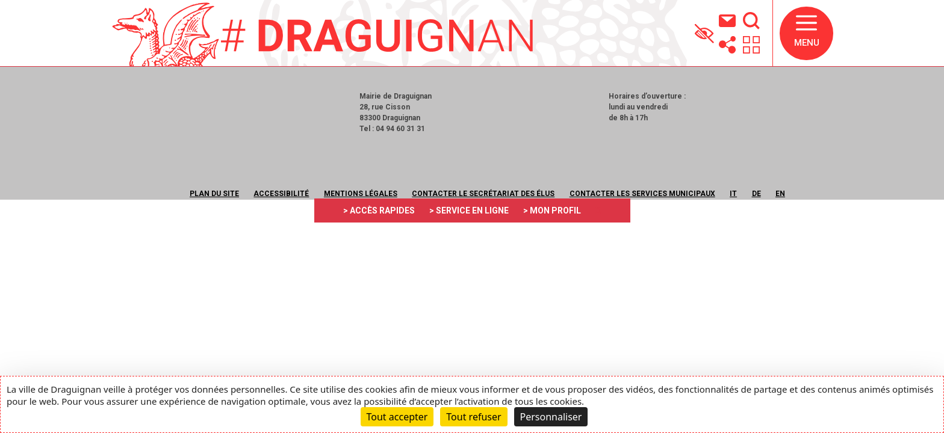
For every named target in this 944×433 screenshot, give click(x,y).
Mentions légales (360, 193)
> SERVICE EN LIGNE (469, 210)
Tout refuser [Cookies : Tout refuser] (473, 416)
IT (733, 193)
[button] (806, 33)
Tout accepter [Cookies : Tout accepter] (397, 416)
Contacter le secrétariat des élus (483, 193)
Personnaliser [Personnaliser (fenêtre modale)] (551, 416)
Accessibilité (281, 193)
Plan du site (214, 193)
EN (780, 193)
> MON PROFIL (552, 210)
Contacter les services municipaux (642, 193)
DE (756, 193)
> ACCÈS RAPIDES (379, 210)
